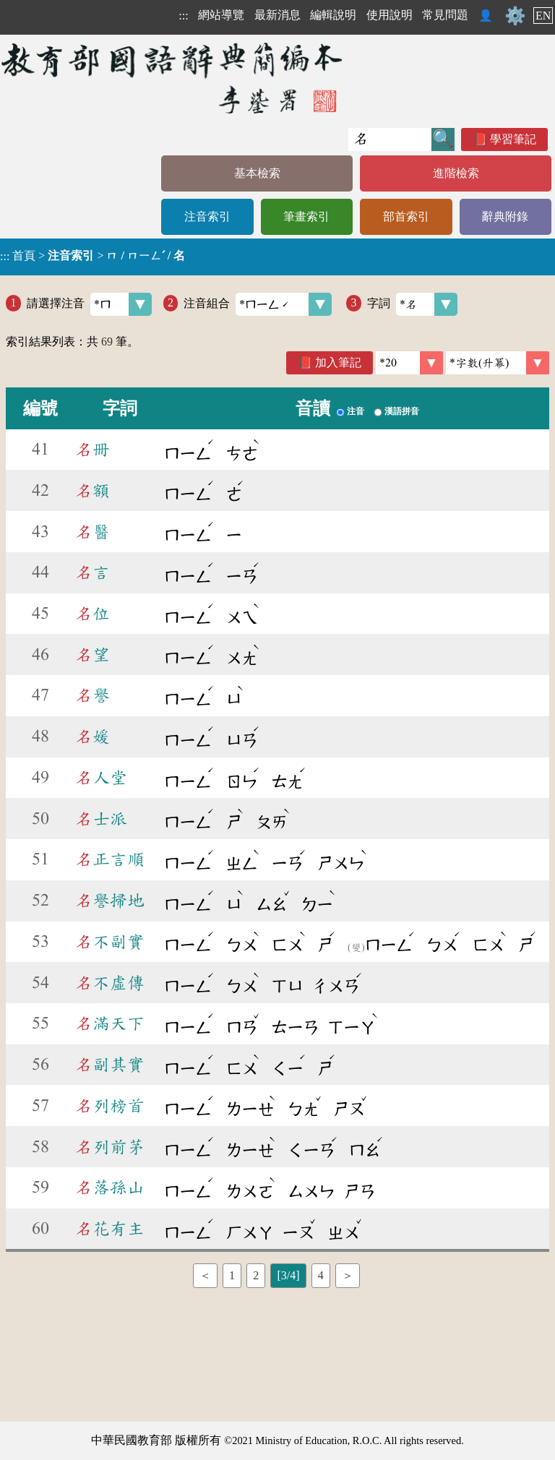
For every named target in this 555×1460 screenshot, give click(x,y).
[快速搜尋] (389, 139)
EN (543, 15)
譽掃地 (110, 900)
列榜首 (110, 1106)
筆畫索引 (306, 216)
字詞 (412, 304)
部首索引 (406, 216)
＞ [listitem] (347, 1275)
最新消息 (277, 15)
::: (183, 15)
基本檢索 (257, 173)
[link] (497, 362)
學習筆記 (513, 139)
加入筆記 (338, 362)
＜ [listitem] (205, 1275)
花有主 (110, 1228)
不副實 (110, 941)
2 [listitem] (256, 1275)
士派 (101, 819)
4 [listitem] (321, 1275)
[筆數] (409, 362)
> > (92, 255)
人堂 (101, 777)
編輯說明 (333, 15)
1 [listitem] (232, 1275)
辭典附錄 (505, 216)
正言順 (110, 859)
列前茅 (110, 1147)
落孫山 (110, 1187)
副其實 (110, 1064)
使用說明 (389, 15)
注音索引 (207, 216)
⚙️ (515, 16)
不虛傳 (110, 983)
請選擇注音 (89, 304)
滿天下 (110, 1023)
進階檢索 (456, 173)
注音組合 (258, 304)
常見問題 (445, 15)
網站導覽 (221, 15)
